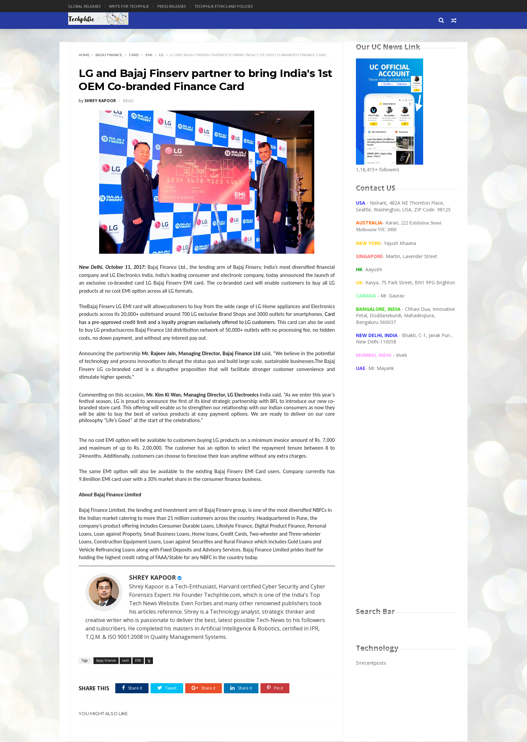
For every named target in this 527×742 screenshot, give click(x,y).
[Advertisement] (406, 496)
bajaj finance (109, 55)
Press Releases (174, 6)
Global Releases (86, 6)
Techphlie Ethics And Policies (226, 6)
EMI (149, 55)
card (134, 55)
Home (84, 55)
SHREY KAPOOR (152, 578)
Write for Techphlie (131, 6)
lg (161, 55)
